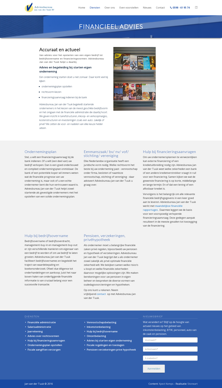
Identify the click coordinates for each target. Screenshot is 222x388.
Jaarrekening (35, 331)
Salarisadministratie (39, 327)
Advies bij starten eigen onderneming (109, 340)
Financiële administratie (42, 322)
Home (81, 7)
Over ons (110, 7)
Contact (160, 7)
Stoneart (193, 383)
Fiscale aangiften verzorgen (44, 349)
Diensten (95, 7)
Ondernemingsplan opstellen (45, 345)
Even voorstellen (128, 7)
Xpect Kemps (166, 383)
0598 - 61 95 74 (180, 7)
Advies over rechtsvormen (43, 336)
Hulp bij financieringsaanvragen (46, 340)
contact (101, 294)
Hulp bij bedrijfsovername (102, 331)
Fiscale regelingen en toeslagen (105, 345)
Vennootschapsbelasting (101, 322)
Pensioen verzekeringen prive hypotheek (111, 349)
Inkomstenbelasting (98, 327)
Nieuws (147, 7)
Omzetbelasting (96, 336)
